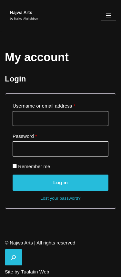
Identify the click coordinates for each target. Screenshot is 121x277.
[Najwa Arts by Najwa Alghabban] (24, 15)
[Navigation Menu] (108, 15)
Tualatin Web (35, 271)
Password (25, 135)
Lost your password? (60, 198)
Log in (60, 182)
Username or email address (44, 105)
